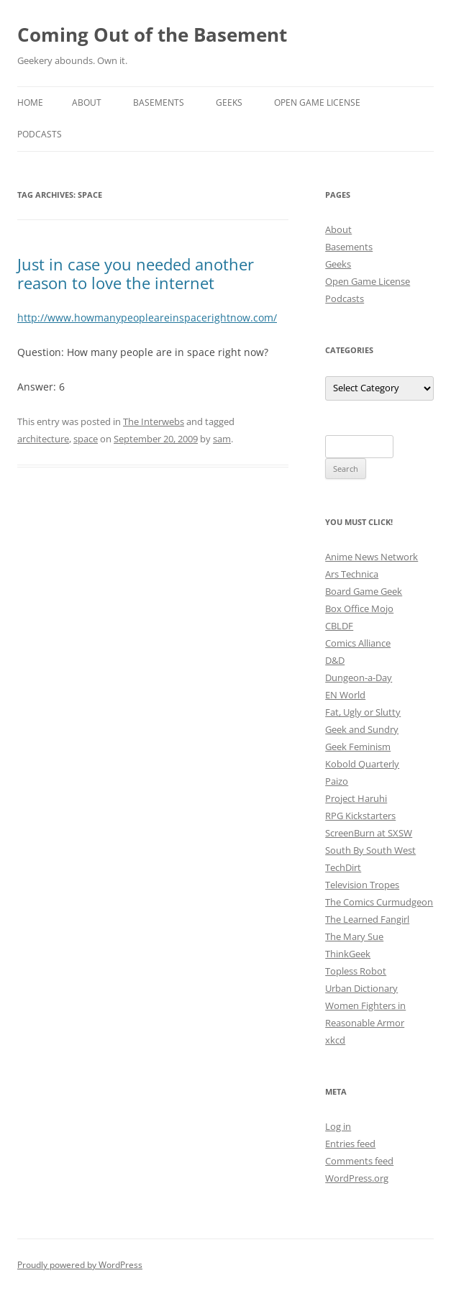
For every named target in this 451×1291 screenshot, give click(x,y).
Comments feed (359, 1160)
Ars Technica (351, 573)
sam (222, 438)
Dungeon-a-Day (358, 677)
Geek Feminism (358, 746)
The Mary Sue (354, 936)
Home (30, 102)
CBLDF (339, 625)
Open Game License (317, 102)
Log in (338, 1126)
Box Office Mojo (359, 608)
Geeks (229, 102)
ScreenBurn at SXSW (368, 832)
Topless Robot (355, 970)
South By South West (370, 850)
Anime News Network (371, 556)
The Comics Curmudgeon (379, 901)
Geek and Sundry (361, 729)
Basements (158, 102)
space (85, 438)
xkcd (335, 1040)
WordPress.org (356, 1178)
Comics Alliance (358, 643)
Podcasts (39, 134)
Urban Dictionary (361, 988)
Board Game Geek (363, 591)
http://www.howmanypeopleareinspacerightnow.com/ (147, 317)
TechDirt (343, 867)
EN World (345, 694)
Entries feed (350, 1143)
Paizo (336, 781)
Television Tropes (362, 884)
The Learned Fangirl (367, 919)
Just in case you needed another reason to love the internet (135, 273)
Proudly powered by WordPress (79, 1265)
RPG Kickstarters (360, 815)
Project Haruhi (356, 798)
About (86, 102)
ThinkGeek (347, 953)
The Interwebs (153, 421)
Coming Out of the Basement (152, 34)
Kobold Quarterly (362, 763)
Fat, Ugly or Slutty (363, 712)
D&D (335, 660)
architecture (43, 438)
